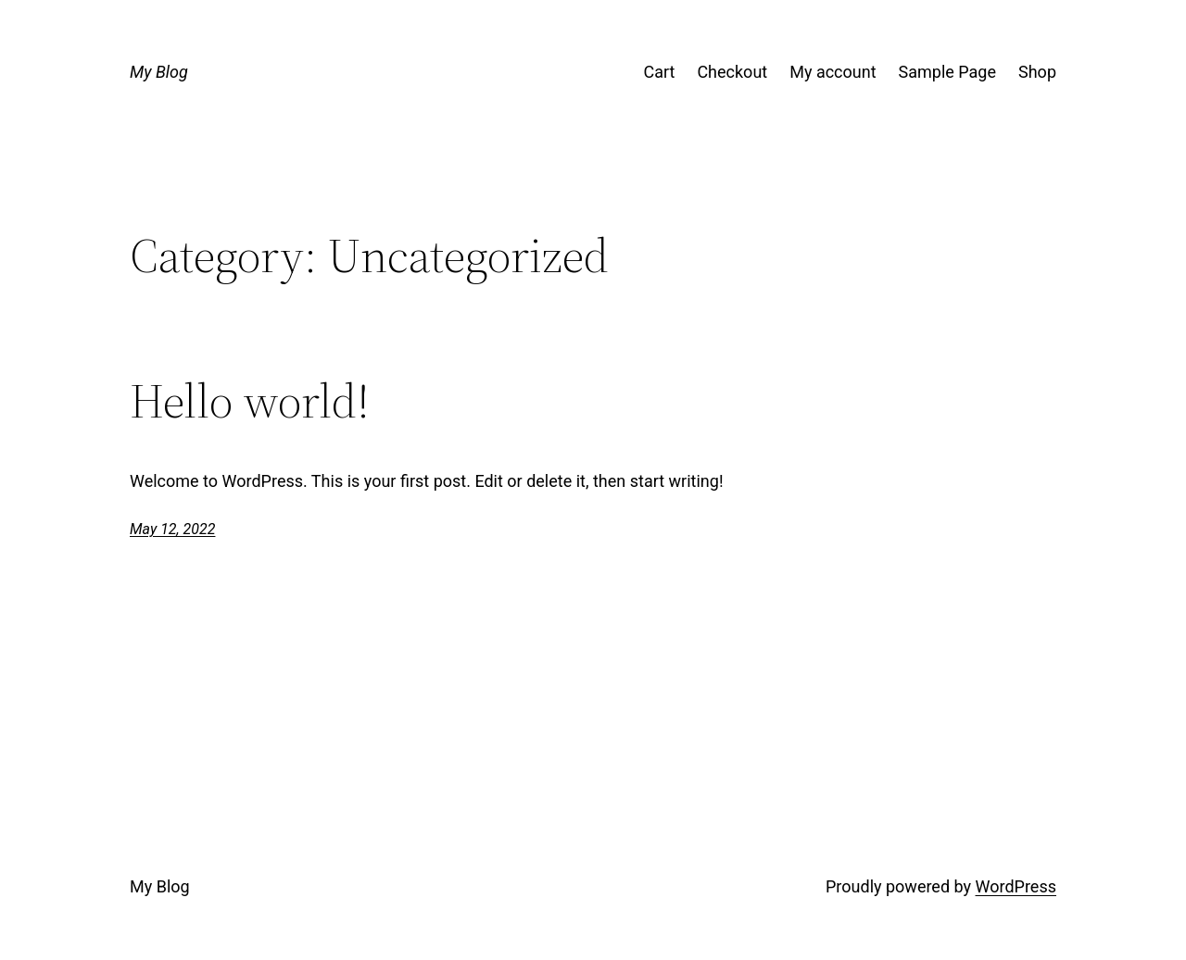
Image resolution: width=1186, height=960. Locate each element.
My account (832, 71)
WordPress (1016, 886)
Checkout (732, 71)
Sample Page (947, 71)
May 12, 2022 (172, 529)
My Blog (159, 71)
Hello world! (250, 401)
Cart (659, 71)
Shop (1037, 71)
